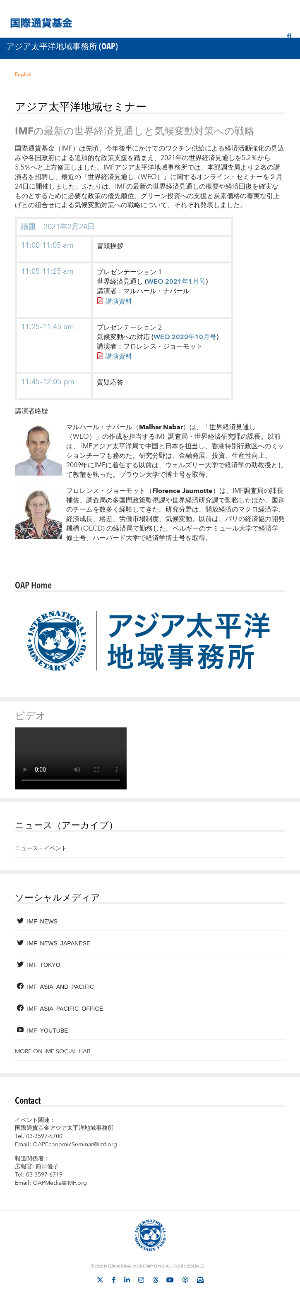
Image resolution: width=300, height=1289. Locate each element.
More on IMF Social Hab (53, 1052)
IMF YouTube (47, 1030)
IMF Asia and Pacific (60, 986)
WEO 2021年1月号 (176, 281)
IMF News (42, 921)
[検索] (289, 37)
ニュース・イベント (41, 849)
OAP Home (33, 585)
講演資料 (119, 301)
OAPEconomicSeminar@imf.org (75, 1145)
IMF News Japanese (58, 943)
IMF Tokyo (43, 964)
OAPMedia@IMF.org (60, 1183)
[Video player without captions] (71, 758)
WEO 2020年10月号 (185, 337)
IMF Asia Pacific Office (65, 1008)
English (23, 74)
